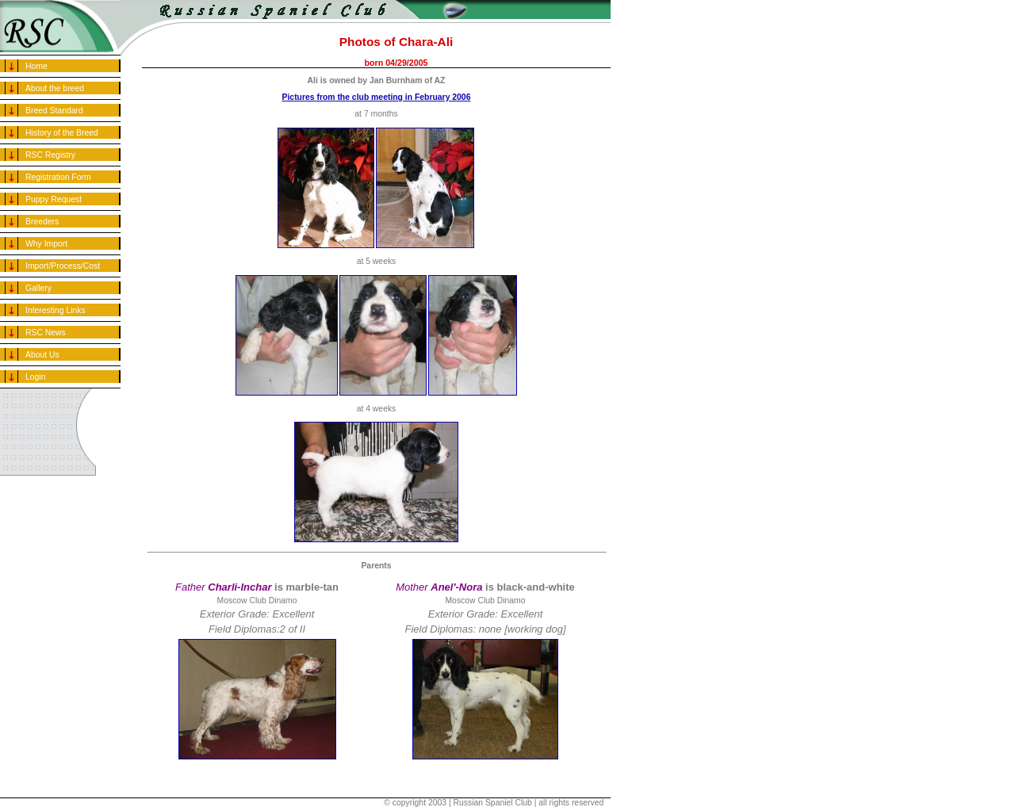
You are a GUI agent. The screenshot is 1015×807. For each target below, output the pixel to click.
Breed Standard (54, 110)
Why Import (46, 243)
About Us (42, 354)
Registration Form (58, 177)
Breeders (42, 221)
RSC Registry (50, 155)
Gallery (38, 288)
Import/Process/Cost (62, 266)
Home (36, 66)
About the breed (54, 88)
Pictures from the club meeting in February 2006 (376, 97)
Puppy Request (53, 199)
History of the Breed (61, 132)
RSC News (45, 332)
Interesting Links (55, 310)
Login (35, 377)
